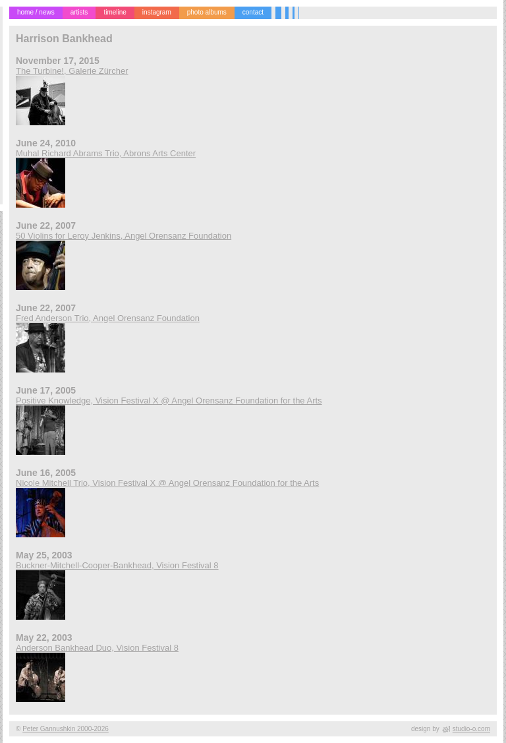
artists (79, 12)
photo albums (207, 12)
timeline (114, 12)
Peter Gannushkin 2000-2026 (65, 728)
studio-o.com (471, 728)
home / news (36, 12)
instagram (156, 12)
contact (253, 12)
